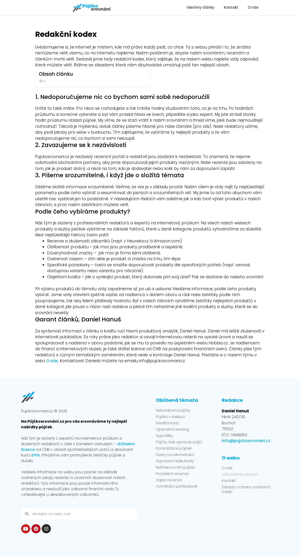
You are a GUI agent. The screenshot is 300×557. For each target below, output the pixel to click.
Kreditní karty (167, 423)
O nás (253, 7)
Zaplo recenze (169, 480)
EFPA (35, 455)
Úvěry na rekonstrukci (175, 454)
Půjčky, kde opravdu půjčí (179, 442)
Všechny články (200, 7)
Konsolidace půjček (173, 448)
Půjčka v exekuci (170, 416)
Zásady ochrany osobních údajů (246, 489)
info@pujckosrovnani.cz (246, 441)
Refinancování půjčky (175, 467)
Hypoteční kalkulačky (175, 461)
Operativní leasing (172, 429)
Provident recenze (172, 473)
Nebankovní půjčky (173, 410)
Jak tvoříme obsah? (240, 474)
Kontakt (231, 7)
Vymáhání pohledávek (177, 486)
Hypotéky (164, 435)
